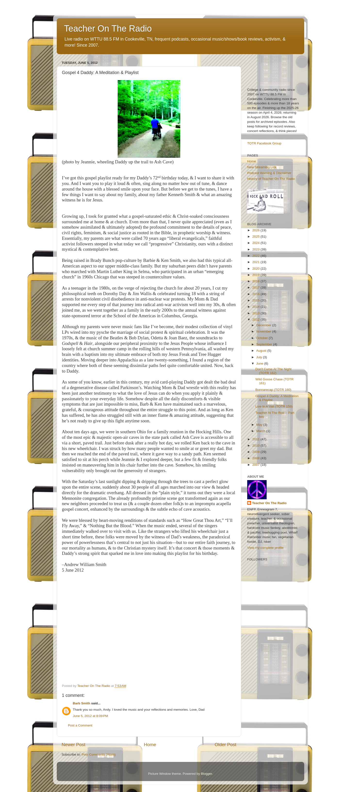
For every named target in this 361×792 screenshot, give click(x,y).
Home (150, 744)
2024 (256, 243)
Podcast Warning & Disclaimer (269, 173)
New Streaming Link (262, 167)
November (264, 331)
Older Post (225, 744)
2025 (256, 236)
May (259, 424)
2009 (256, 452)
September (264, 344)
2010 (256, 445)
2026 (256, 230)
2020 (256, 268)
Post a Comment (80, 725)
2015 (256, 300)
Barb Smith (81, 703)
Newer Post (73, 744)
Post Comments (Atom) (99, 754)
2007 (256, 465)
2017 (256, 287)
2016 (256, 294)
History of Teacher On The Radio (271, 179)
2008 (256, 458)
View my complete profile (265, 548)
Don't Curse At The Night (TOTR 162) (273, 371)
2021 (256, 262)
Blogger (206, 773)
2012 (256, 319)
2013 (256, 313)
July (259, 357)
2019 (256, 275)
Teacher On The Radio (108, 28)
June (260, 363)
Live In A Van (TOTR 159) (274, 406)
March (261, 431)
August (261, 350)
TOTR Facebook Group (264, 143)
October (262, 338)
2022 (256, 256)
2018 (256, 281)
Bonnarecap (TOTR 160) (273, 390)
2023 (256, 249)
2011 (256, 439)
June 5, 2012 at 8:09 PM (90, 716)
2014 (256, 306)
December (264, 325)
